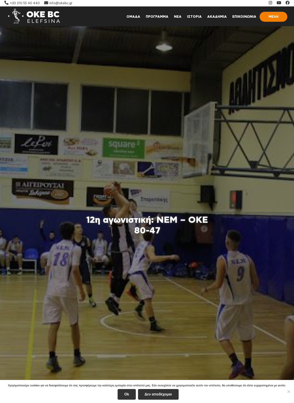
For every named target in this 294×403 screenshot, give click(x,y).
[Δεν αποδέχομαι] (288, 391)
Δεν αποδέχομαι (158, 394)
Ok (126, 394)
